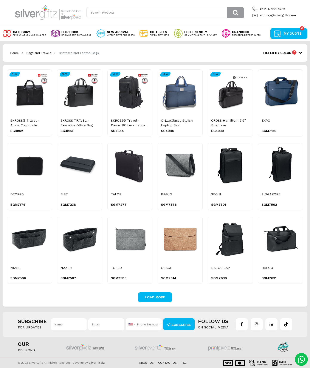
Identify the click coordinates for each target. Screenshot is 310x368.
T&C (184, 362)
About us (146, 362)
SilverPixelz (97, 362)
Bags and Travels (38, 53)
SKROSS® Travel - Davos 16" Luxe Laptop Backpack (129, 125)
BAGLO (166, 194)
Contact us (167, 362)
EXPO (266, 121)
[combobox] (131, 324)
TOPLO (116, 268)
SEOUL (216, 194)
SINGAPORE (271, 194)
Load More (155, 297)
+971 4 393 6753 (269, 9)
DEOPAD (17, 194)
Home (14, 53)
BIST (64, 194)
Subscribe (179, 325)
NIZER (15, 268)
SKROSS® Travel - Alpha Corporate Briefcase (24, 125)
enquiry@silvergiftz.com (274, 15)
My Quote (294, 31)
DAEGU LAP (220, 268)
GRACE (166, 268)
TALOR (116, 194)
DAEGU (267, 268)
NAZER (66, 268)
